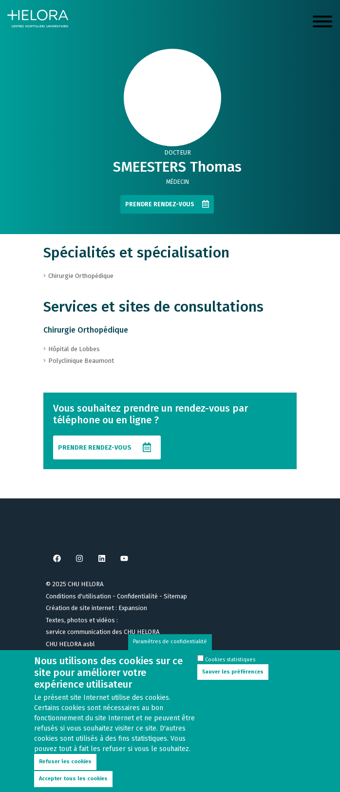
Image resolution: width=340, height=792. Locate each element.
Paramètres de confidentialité (170, 651)
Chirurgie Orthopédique (85, 330)
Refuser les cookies (65, 771)
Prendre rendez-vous (159, 204)
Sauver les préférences (233, 681)
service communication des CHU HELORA (102, 631)
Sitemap (175, 596)
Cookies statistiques (230, 669)
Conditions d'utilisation (78, 596)
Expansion (132, 608)
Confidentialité (137, 596)
